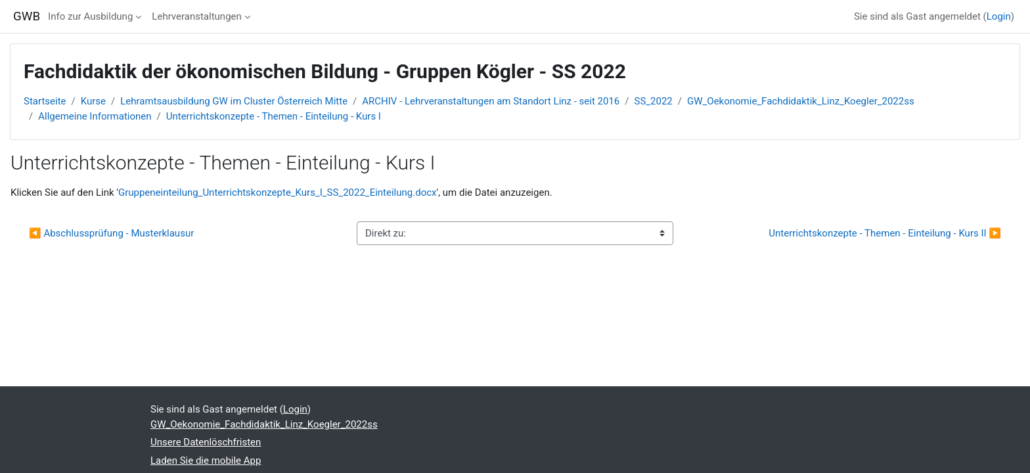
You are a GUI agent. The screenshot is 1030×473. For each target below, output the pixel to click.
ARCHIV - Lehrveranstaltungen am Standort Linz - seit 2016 (490, 101)
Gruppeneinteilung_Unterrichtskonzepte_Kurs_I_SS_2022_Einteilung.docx (277, 192)
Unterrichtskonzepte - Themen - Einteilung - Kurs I (273, 116)
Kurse (93, 101)
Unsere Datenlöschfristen (205, 442)
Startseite (45, 101)
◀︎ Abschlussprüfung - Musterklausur (111, 233)
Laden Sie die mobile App (205, 460)
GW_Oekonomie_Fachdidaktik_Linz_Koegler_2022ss (800, 101)
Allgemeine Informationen (94, 116)
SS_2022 (654, 101)
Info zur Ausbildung (90, 16)
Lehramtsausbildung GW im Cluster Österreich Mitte (233, 101)
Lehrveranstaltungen (196, 16)
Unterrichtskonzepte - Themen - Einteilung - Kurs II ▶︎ (885, 233)
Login (999, 16)
